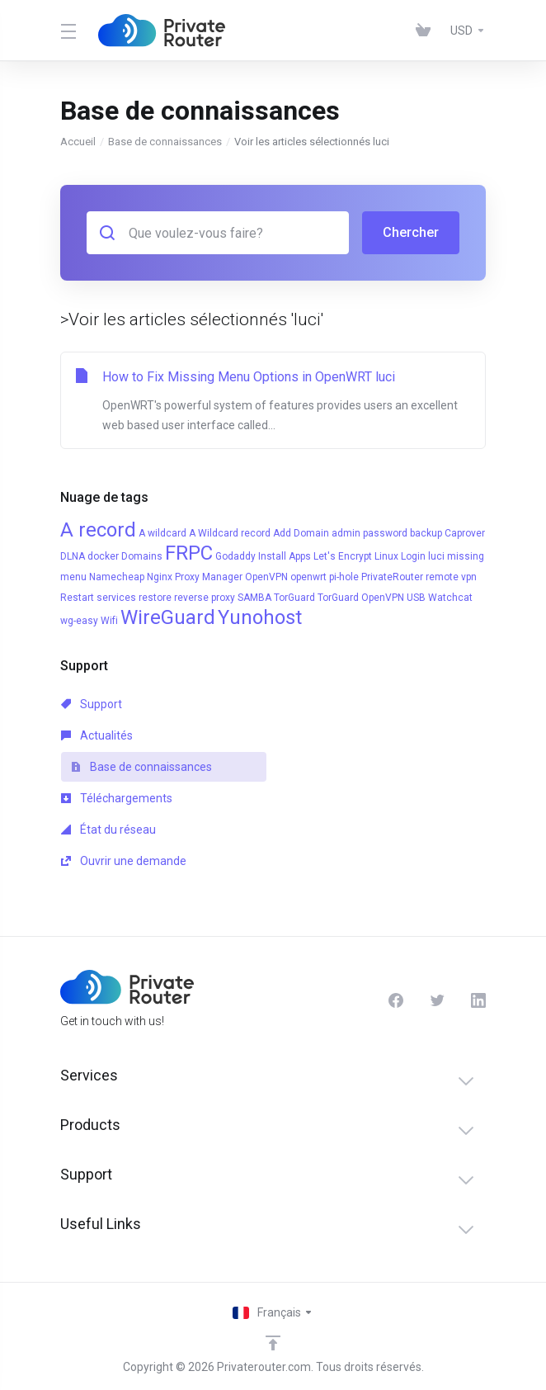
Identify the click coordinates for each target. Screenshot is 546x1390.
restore (155, 597)
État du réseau (108, 829)
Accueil (78, 141)
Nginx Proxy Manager (194, 577)
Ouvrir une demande (123, 861)
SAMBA (254, 597)
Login (413, 556)
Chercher (411, 232)
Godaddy (235, 556)
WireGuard (167, 617)
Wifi (109, 620)
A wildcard (162, 533)
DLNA (72, 556)
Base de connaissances (165, 141)
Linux (386, 556)
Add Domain (301, 533)
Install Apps (284, 556)
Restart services (98, 597)
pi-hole (344, 577)
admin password (369, 533)
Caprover (465, 533)
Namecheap (116, 577)
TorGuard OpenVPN (361, 597)
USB (416, 597)
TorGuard (294, 597)
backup (426, 533)
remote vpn (451, 577)
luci (436, 556)
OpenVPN (266, 577)
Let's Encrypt (342, 556)
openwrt (308, 577)
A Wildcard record (230, 533)
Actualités (97, 735)
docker (103, 556)
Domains (141, 556)
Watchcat (450, 597)
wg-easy (79, 620)
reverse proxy (204, 597)
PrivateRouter (392, 577)
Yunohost (260, 617)
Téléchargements (116, 798)
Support (91, 704)
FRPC (189, 553)
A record (98, 529)
